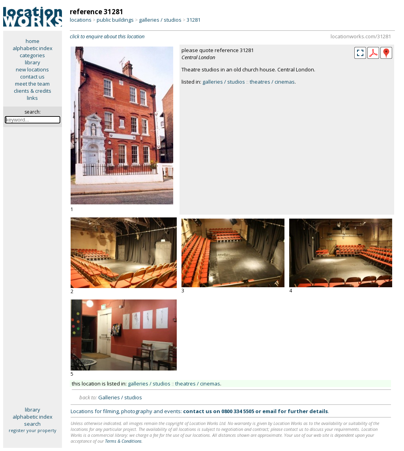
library (32, 62)
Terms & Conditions (123, 441)
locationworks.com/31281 (361, 36)
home (32, 41)
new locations (32, 69)
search (32, 423)
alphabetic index (32, 48)
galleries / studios (160, 19)
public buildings (115, 19)
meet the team (32, 83)
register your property (32, 430)
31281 (193, 19)
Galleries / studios (120, 397)
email (269, 411)
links (32, 97)
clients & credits (32, 90)
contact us (32, 76)
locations (81, 19)
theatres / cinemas (272, 81)
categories (32, 55)
